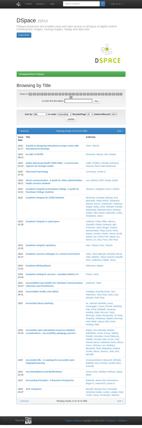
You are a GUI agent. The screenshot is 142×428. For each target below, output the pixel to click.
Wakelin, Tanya (98, 257)
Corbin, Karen (92, 395)
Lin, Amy (97, 239)
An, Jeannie (91, 303)
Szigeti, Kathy (92, 207)
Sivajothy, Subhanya (95, 318)
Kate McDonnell (108, 166)
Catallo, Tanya (109, 260)
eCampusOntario (94, 360)
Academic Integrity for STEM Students (45, 197)
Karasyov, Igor (109, 224)
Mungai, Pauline (109, 227)
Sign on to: (116, 4)
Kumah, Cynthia (108, 363)
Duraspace (111, 420)
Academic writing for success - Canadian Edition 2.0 (52, 274)
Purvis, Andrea (112, 189)
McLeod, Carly (107, 312)
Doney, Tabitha (111, 333)
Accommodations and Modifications (44, 371)
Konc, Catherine (93, 260)
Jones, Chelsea (93, 345)
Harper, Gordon (93, 233)
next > (120, 131)
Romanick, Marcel (94, 154)
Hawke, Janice (108, 233)
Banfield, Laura (105, 303)
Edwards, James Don (96, 380)
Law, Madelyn (108, 345)
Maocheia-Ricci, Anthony (108, 210)
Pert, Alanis (109, 236)
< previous (24, 131)
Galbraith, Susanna (106, 309)
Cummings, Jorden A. (96, 171)
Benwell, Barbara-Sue (96, 389)
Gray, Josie (107, 294)
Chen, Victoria (92, 145)
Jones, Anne (92, 371)
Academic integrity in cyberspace (42, 221)
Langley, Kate (116, 392)
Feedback (122, 420)
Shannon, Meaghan (95, 189)
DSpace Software (73, 420)
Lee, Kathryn (92, 180)
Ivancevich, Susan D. (105, 383)
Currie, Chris (112, 230)
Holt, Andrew (110, 154)
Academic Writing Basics (38, 265)
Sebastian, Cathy (114, 213)
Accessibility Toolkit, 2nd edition (42, 291)
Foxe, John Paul (110, 239)
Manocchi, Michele (112, 360)
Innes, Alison (117, 342)
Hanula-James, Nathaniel (98, 342)
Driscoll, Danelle (114, 257)
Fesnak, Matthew (113, 306)
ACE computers (34, 389)
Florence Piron (93, 166)
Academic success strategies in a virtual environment (53, 254)
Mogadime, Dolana (111, 348)
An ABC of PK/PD (34, 154)
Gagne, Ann (91, 330)
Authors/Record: (102, 114)
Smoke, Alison (92, 351)
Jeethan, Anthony (107, 371)
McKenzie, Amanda (95, 197)
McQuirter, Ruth (93, 348)
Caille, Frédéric (93, 163)
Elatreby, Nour (92, 363)
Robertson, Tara (93, 294)
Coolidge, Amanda (94, 291)
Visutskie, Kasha (93, 224)
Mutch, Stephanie (111, 200)
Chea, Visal (91, 254)
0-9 (30, 94)
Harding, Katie (92, 312)
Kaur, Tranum (92, 245)
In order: (52, 114)
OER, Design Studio (108, 180)
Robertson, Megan (94, 265)
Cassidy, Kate (100, 339)
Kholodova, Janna (94, 216)
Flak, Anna (91, 309)
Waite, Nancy (97, 321)
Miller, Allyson (108, 221)
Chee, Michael (107, 207)
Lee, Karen (98, 236)
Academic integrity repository (41, 245)
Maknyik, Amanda (106, 254)
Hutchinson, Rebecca (112, 203)
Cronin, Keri (113, 339)
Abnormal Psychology (37, 171)
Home (28, 4)
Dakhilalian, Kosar (94, 333)
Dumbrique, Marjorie (109, 395)
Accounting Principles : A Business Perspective (50, 380)
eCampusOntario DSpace (31, 74)
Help (52, 4)
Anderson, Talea (93, 283)
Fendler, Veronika (94, 336)
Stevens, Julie (107, 351)
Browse (41, 4)
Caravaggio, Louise (95, 306)
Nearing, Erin (111, 197)
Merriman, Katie (93, 315)
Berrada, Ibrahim (106, 330)
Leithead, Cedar (93, 221)
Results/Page (79, 114)
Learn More (24, 35)
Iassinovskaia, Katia (95, 230)
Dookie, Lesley (102, 392)
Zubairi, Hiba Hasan (95, 213)
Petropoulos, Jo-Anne (112, 315)
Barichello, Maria (94, 200)
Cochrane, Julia (93, 227)
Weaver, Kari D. (93, 203)
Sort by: (29, 114)
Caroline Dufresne (109, 163)
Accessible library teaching (39, 303)
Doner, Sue (109, 291)
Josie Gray (99, 297)
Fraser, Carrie (92, 274)
